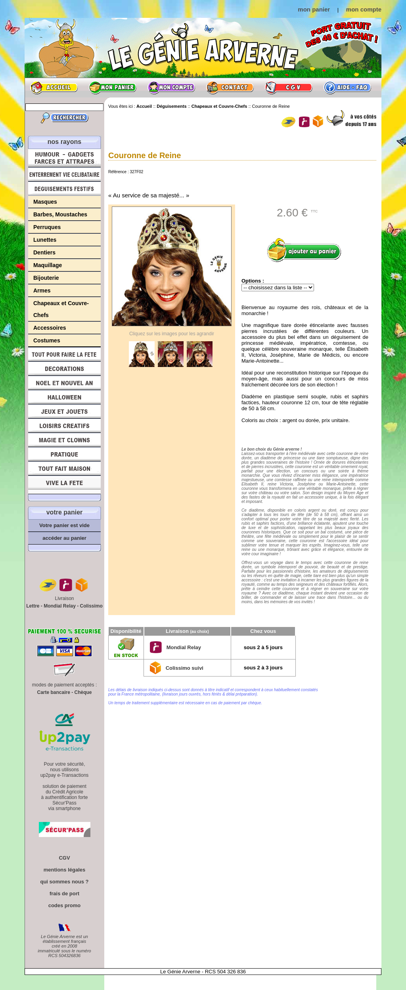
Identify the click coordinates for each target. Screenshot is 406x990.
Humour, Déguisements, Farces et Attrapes (64, 158)
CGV (288, 87)
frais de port (64, 893)
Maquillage (47, 265)
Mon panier (112, 87)
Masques (45, 202)
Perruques (47, 227)
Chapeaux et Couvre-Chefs (61, 309)
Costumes (46, 340)
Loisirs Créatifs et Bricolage (64, 425)
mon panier (314, 9)
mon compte (363, 9)
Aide (347, 87)
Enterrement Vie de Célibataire (64, 174)
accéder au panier (64, 538)
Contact (230, 87)
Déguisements (64, 188)
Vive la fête (64, 485)
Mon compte (171, 87)
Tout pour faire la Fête (64, 354)
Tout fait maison (64, 468)
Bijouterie (46, 278)
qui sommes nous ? (64, 882)
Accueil (54, 87)
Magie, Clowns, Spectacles (64, 440)
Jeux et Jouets (64, 411)
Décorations (64, 368)
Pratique (64, 454)
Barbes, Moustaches (60, 214)
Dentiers (44, 252)
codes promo (64, 905)
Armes (42, 290)
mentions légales (64, 870)
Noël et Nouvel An (64, 383)
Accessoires (49, 328)
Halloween (64, 397)
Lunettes (44, 240)
